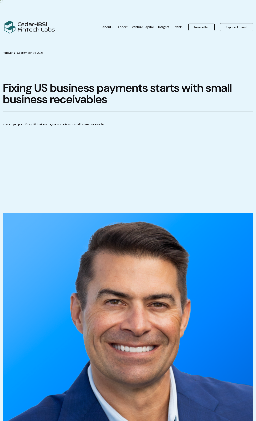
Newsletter (201, 27)
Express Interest (236, 27)
